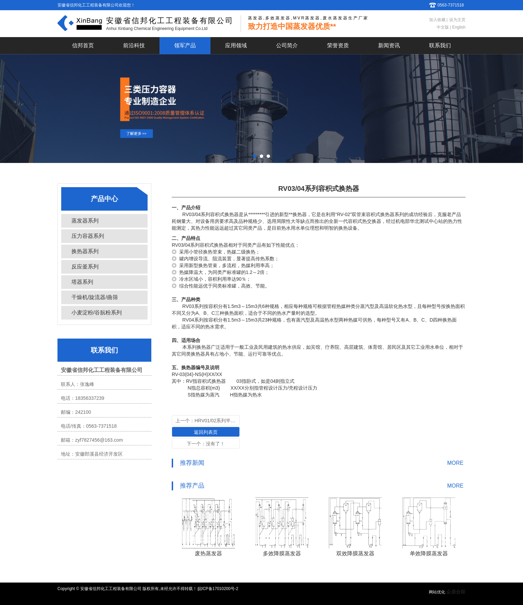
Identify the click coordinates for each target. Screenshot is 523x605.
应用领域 (236, 45)
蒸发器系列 (85, 221)
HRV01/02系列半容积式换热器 (227, 420)
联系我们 (440, 45)
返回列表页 (206, 432)
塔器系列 (82, 282)
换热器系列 (85, 251)
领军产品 (185, 45)
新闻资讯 (389, 45)
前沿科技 (134, 45)
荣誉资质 (338, 45)
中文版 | (444, 27)
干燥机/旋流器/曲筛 (94, 297)
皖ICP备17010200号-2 (218, 588)
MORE (455, 463)
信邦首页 (83, 45)
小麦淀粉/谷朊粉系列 (96, 312)
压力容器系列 (87, 236)
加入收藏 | (438, 19)
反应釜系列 (85, 266)
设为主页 (457, 19)
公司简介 (287, 45)
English (458, 27)
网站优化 (437, 592)
